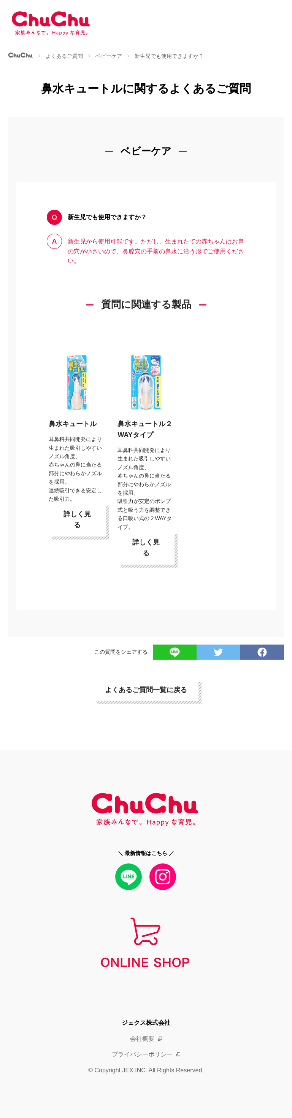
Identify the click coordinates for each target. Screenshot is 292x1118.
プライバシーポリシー (142, 1054)
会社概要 (142, 1038)
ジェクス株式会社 (146, 1022)
